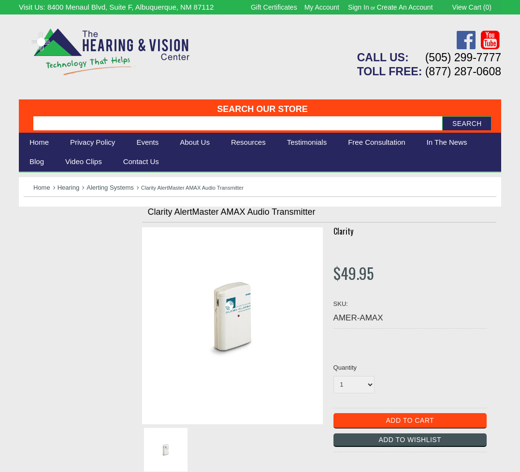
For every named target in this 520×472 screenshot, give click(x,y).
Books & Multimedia (60, 280)
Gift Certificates (274, 7)
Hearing (69, 187)
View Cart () (471, 7)
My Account (321, 7)
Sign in (358, 7)
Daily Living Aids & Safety (70, 248)
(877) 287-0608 (463, 71)
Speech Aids (47, 259)
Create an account (405, 7)
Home (39, 142)
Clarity (343, 231)
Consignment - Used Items (72, 291)
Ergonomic (43, 269)
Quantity (345, 367)
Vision (35, 237)
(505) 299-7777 (463, 57)
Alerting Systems (110, 187)
